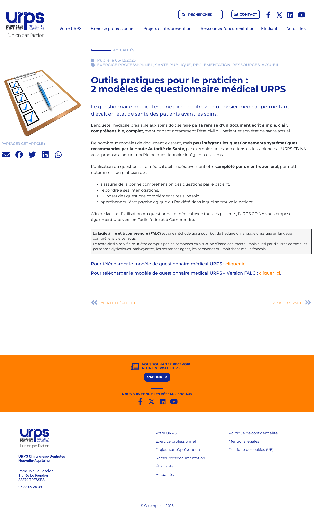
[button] (6, 154)
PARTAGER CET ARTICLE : (23, 143)
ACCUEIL (270, 65)
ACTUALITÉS (123, 50)
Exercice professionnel (114, 28)
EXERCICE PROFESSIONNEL (125, 65)
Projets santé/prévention (169, 28)
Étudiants (164, 466)
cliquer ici (236, 263)
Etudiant (270, 28)
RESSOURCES (246, 65)
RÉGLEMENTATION (211, 65)
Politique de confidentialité (253, 433)
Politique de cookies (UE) (251, 449)
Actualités (296, 28)
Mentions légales (244, 441)
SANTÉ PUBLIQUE (173, 65)
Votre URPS (71, 28)
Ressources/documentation (227, 28)
